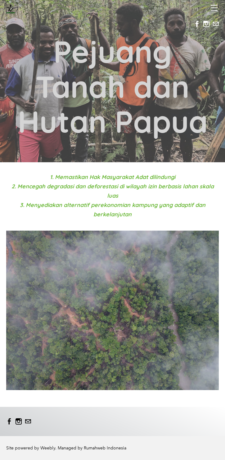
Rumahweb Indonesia (105, 448)
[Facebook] (197, 24)
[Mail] (216, 24)
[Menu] (214, 8)
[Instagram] (206, 24)
